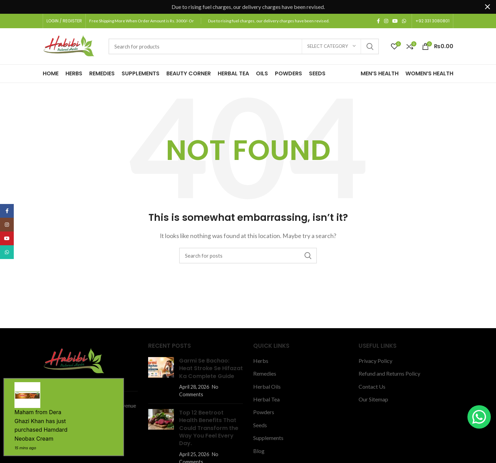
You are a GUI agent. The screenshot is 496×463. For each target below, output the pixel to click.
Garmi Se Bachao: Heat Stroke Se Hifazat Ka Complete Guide (211, 368)
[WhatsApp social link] (404, 21)
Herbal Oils (267, 386)
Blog (259, 451)
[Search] (243, 46)
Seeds (260, 425)
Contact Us (372, 386)
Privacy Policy (375, 360)
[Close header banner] (487, 7)
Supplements (268, 437)
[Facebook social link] (378, 21)
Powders (263, 412)
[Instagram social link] (386, 21)
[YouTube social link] (395, 21)
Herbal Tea (266, 399)
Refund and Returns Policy (389, 373)
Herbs (260, 360)
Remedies (264, 373)
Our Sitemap (373, 399)
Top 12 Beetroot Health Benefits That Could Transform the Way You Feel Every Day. (208, 428)
